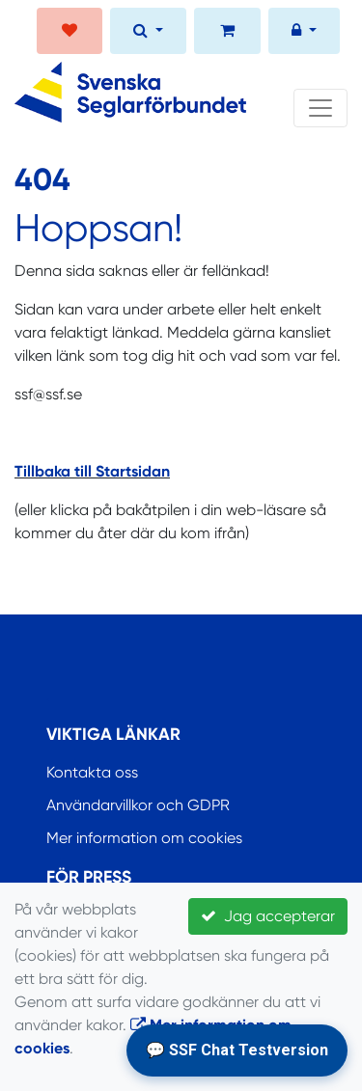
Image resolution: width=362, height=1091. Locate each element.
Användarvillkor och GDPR (138, 805)
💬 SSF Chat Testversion (237, 1050)
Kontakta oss (92, 772)
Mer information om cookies (144, 838)
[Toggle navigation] (320, 108)
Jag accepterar (268, 916)
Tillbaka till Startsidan (92, 471)
